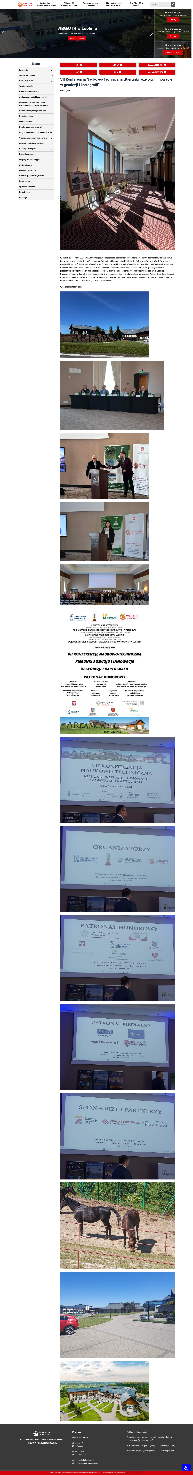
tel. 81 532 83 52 (78, 1452)
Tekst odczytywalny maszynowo (141, 1451)
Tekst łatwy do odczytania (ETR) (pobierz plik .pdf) (151, 1445)
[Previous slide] (3, 33)
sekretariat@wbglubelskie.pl (83, 1460)
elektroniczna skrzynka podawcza (85, 1463)
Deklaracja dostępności (137, 1432)
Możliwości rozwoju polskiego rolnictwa (113, 4)
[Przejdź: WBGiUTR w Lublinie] (77, 33)
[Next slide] (151, 33)
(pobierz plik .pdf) (167, 1450)
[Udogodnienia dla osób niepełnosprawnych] (186, 1468)
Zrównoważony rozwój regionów (91, 4)
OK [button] (128, 1472)
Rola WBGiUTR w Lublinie (136, 4)
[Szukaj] (160, 4)
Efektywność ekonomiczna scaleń (69, 4)
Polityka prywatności (137, 1472)
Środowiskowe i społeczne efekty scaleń (46, 4)
